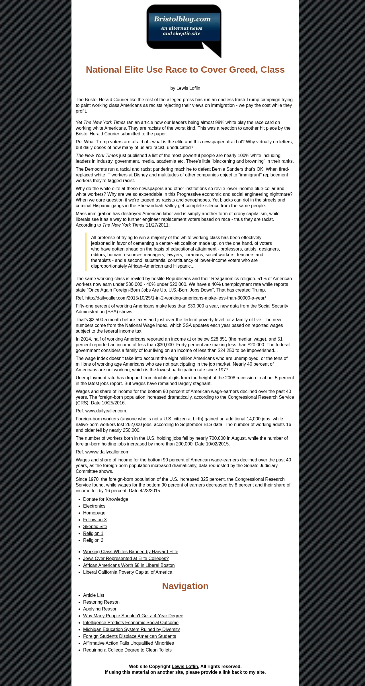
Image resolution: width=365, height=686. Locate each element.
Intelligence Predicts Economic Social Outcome (131, 622)
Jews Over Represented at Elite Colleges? (126, 558)
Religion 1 (93, 533)
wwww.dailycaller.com (107, 451)
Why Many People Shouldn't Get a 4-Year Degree (133, 615)
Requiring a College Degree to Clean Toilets (127, 650)
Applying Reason (100, 608)
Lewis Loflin (188, 88)
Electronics (94, 506)
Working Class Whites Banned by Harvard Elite (130, 551)
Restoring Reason (101, 602)
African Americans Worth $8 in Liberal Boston (129, 565)
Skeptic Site (95, 526)
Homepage (94, 512)
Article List (93, 595)
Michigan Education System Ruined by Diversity (131, 629)
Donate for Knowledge (105, 499)
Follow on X (95, 519)
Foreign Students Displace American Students (129, 636)
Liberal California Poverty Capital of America (127, 572)
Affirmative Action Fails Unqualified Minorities (128, 643)
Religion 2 (93, 540)
